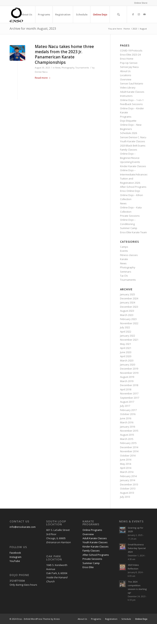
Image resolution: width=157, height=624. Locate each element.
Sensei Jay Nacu (129, 67)
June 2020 (125, 352)
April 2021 (125, 348)
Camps (124, 246)
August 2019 (127, 377)
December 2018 (129, 385)
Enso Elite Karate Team (133, 232)
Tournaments (82, 67)
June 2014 (125, 459)
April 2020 (125, 356)
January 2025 (127, 294)
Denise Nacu (41, 72)
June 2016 (125, 418)
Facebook (15, 552)
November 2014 (129, 451)
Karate (124, 259)
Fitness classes (129, 255)
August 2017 (127, 401)
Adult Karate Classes (132, 91)
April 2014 (125, 468)
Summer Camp (128, 228)
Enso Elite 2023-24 (130, 54)
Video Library (127, 87)
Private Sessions (130, 215)
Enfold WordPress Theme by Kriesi (42, 618)
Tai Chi (124, 275)
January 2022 (127, 335)
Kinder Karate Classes (133, 166)
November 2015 (129, 430)
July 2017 (125, 406)
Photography (68, 67)
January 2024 (127, 302)
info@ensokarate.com (23, 527)
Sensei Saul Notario (131, 83)
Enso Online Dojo (130, 191)
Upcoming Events (130, 162)
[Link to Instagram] (139, 14)
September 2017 (129, 397)
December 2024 (129, 298)
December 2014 (129, 447)
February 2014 (128, 476)
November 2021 (129, 339)
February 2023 (128, 319)
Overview (125, 79)
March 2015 (126, 439)
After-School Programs (133, 187)
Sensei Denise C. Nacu (133, 137)
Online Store (140, 2)
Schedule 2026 (128, 133)
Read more (43, 77)
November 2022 (129, 323)
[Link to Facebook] (133, 14)
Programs (125, 116)
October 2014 (127, 455)
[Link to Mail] (144, 14)
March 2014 (126, 472)
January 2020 (127, 364)
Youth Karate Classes (132, 141)
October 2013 (127, 488)
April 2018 (125, 389)
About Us (125, 71)
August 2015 (127, 434)
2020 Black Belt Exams (132, 145)
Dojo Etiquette (128, 120)
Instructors (126, 96)
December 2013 (129, 484)
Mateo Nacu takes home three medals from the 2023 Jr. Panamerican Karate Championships (64, 54)
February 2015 (128, 443)
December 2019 (129, 368)
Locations (125, 75)
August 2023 (127, 310)
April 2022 (125, 331)
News (57, 67)
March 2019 (126, 381)
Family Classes (128, 149)
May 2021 (125, 344)
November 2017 (129, 393)
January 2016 (127, 426)
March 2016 (126, 422)
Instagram (15, 557)
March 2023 (126, 315)
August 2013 (127, 492)
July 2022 (125, 327)
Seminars (125, 271)
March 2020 (126, 360)
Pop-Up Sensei (128, 63)
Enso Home (126, 58)
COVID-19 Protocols (131, 50)
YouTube (15, 561)
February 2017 (128, 410)
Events (124, 251)
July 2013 (125, 497)
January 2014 (127, 480)
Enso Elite (88, 567)
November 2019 (129, 373)
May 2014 (125, 464)
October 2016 (127, 414)
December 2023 (129, 306)
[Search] (118, 14)
